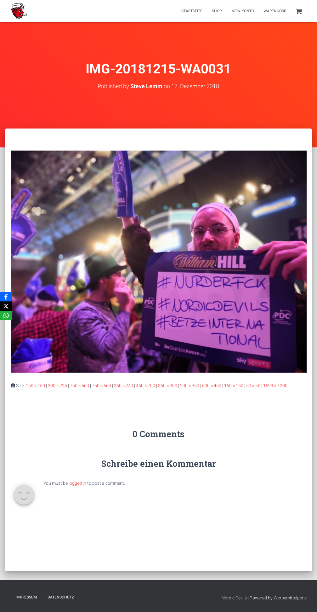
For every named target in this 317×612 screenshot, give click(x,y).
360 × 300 (167, 385)
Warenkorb (274, 11)
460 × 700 (145, 385)
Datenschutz (61, 597)
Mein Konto (242, 11)
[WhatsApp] (6, 315)
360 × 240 (123, 385)
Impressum (26, 597)
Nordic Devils (234, 597)
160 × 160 (233, 385)
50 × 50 (253, 385)
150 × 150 (35, 385)
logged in (77, 483)
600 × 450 (211, 385)
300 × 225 (57, 385)
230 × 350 (189, 385)
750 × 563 (79, 385)
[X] (6, 306)
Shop (217, 11)
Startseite (191, 11)
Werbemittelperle (290, 597)
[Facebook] (6, 296)
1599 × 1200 (275, 385)
